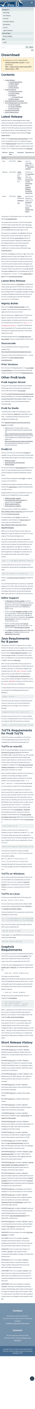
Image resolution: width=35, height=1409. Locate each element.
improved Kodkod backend (17, 1209)
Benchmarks (6, 24)
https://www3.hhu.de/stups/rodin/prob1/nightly (18, 433)
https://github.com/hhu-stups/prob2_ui (12, 511)
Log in (5, 42)
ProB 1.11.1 (12, 1043)
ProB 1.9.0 (11, 1098)
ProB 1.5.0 (11, 1166)
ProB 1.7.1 (11, 1125)
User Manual (6, 15)
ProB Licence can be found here (19, 138)
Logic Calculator (8, 30)
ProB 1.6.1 (12, 1145)
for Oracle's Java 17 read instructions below (29, 181)
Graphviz (28, 209)
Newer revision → (10, 69)
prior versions (19, 238)
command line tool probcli (12, 634)
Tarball (19, 161)
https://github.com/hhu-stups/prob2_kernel (13, 524)
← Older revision (13, 66)
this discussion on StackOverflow (19, 676)
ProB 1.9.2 (12, 1086)
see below (31, 167)
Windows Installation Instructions (28, 191)
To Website (9, 1316)
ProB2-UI (27, 452)
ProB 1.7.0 (11, 1134)
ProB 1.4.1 (11, 1182)
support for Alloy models (8, 1111)
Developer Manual (8, 21)
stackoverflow (27, 274)
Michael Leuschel (11, 143)
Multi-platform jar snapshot (13, 505)
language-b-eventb (21, 611)
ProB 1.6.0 (11, 1155)
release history (13, 486)
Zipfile (19, 172)
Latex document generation (15, 1136)
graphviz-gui (5, 961)
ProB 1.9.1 (11, 1092)
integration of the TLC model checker (12, 1195)
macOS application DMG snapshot (15, 500)
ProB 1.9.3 (11, 1078)
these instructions (14, 514)
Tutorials (5, 18)
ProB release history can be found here (17, 1039)
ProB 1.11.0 (11, 1054)
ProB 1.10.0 (12, 1067)
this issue (17, 660)
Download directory (27, 372)
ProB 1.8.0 (12, 1115)
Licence (5, 27)
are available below (11, 219)
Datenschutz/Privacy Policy (21, 1316)
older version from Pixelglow (15, 1010)
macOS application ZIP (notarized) (15, 462)
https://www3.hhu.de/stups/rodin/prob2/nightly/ (19, 441)
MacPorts (27, 808)
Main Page (6, 12)
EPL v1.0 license (22, 1331)
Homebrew (19, 808)
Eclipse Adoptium (16, 652)
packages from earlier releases (12, 903)
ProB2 (18, 517)
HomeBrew (13, 991)
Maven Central (24, 519)
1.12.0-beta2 (20, 284)
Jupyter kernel (25, 1109)
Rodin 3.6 (17, 414)
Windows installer (10, 460)
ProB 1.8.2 (11, 1106)
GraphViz (28, 169)
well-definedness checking (21, 627)
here (2, 276)
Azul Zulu (24, 652)
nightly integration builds (16, 306)
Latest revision (23, 66)
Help (32, 50)
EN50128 (29, 148)
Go (27, 47)
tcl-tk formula (29, 818)
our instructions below (15, 276)
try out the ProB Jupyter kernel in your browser (20, 393)
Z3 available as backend (17, 1158)
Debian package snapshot (12, 503)
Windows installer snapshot (13, 498)
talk (17, 62)
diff (7, 66)
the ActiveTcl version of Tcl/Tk (10, 752)
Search (31, 47)
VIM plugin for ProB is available (15, 600)
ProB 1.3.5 (11, 1215)
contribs (21, 62)
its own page (21, 390)
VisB (23, 478)
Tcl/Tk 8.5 (28, 900)
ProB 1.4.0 (11, 1188)
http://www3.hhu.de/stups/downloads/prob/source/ (16, 351)
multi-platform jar (21, 467)
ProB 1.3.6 (10, 1201)
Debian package (9, 464)
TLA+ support (11, 1219)
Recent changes (7, 36)
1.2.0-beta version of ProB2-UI (16, 577)
